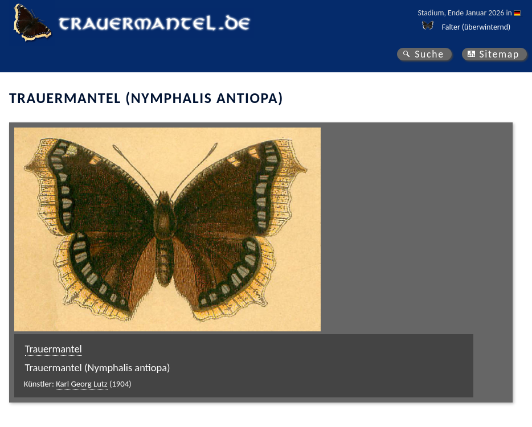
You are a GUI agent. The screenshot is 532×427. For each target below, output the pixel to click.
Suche (429, 54)
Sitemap (499, 54)
